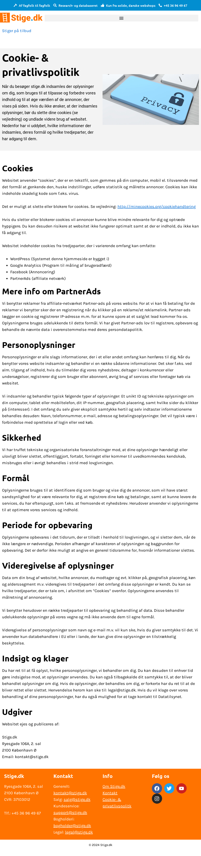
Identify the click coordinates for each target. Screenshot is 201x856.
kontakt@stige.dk (70, 793)
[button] (121, 18)
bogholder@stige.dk (72, 825)
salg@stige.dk (77, 799)
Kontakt (110, 793)
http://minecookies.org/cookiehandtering (156, 206)
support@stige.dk (70, 812)
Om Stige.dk (114, 786)
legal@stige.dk (79, 832)
